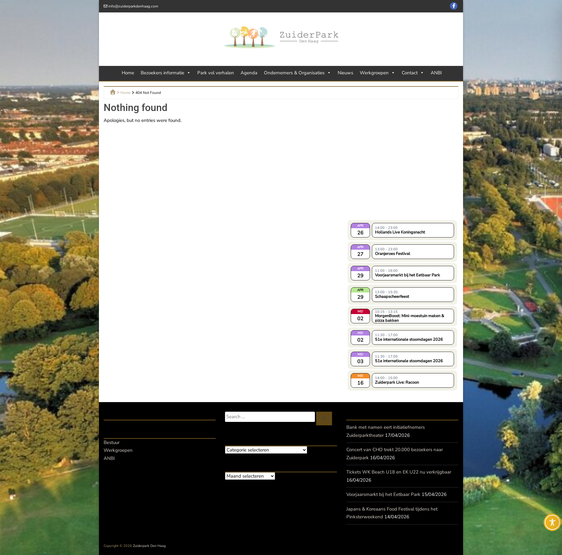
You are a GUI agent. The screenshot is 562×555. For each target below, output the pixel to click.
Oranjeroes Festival (392, 254)
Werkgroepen (377, 73)
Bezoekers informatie (166, 73)
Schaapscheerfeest (392, 296)
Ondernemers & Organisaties (297, 73)
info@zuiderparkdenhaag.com (133, 6)
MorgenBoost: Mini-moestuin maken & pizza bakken (409, 318)
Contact (413, 73)
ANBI (436, 73)
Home (128, 73)
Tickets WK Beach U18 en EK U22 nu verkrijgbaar (398, 472)
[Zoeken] (324, 418)
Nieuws (345, 73)
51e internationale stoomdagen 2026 (409, 339)
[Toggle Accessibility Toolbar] (552, 522)
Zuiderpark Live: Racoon (397, 382)
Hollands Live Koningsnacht (400, 232)
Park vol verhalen (215, 73)
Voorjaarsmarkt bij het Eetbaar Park (407, 275)
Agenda (249, 73)
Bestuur (111, 442)
